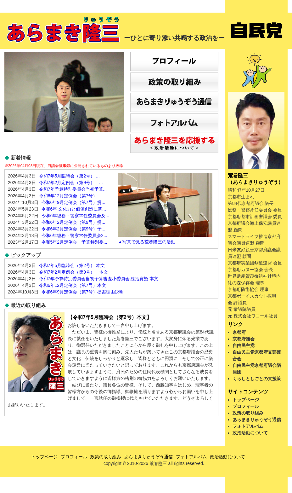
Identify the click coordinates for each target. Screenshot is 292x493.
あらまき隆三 (64, 30)
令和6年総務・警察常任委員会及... (75, 215)
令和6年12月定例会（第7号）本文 (72, 285)
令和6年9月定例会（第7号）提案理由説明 (83, 291)
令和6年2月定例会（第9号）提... (73, 222)
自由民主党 (244, 345)
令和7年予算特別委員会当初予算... (73, 189)
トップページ (246, 399)
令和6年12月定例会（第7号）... (70, 195)
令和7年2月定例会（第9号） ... (71, 182)
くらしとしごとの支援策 (257, 378)
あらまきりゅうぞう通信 (257, 419)
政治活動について (250, 432)
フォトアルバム (248, 426)
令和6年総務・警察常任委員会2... (74, 235)
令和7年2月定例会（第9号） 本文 (73, 272)
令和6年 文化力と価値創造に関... (74, 209)
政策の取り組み (248, 412)
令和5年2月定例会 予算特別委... (74, 242)
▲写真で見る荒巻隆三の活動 (146, 241)
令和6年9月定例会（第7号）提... (73, 202)
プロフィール (246, 406)
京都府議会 (244, 338)
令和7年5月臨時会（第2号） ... (69, 175)
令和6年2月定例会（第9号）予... (73, 228)
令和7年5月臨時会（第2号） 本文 (72, 265)
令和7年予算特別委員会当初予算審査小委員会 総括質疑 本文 (99, 278)
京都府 (239, 332)
